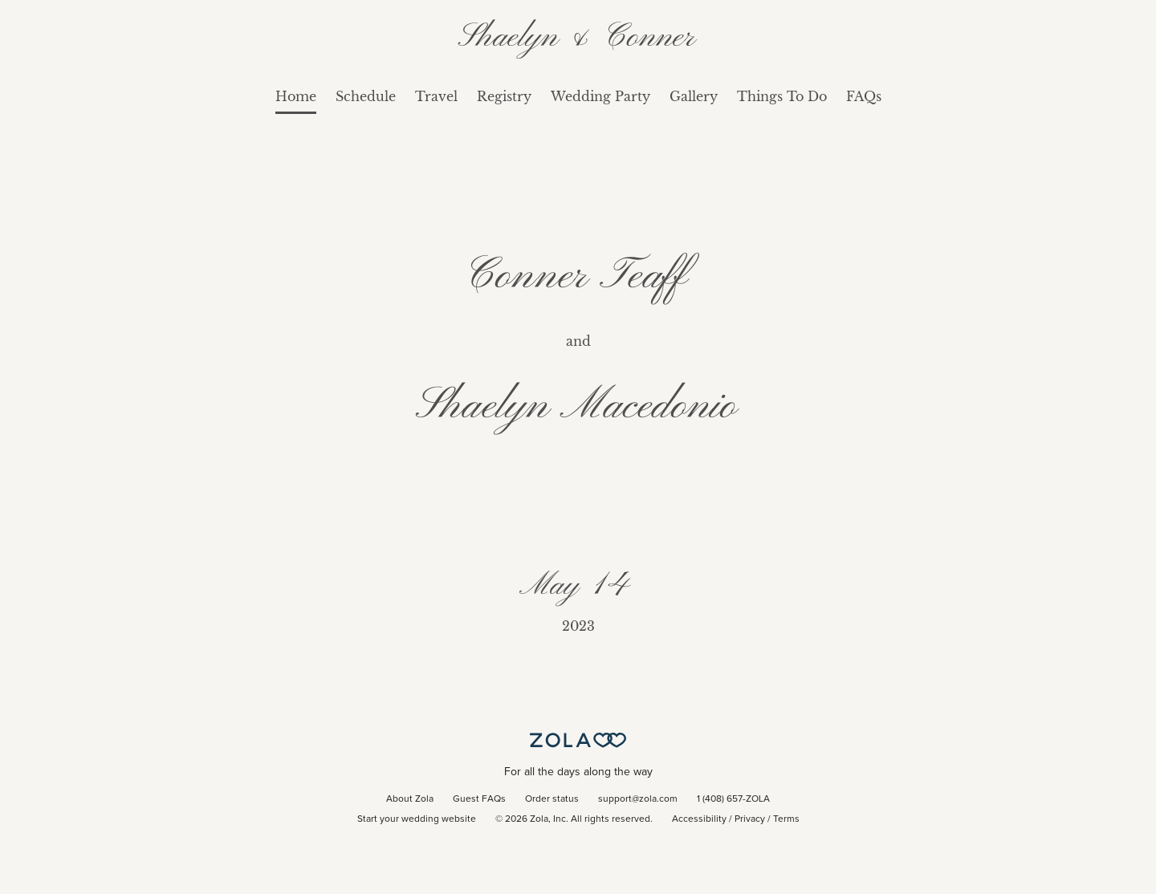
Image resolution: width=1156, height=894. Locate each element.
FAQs (863, 96)
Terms (786, 819)
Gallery (694, 96)
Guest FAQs (479, 799)
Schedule (366, 96)
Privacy (750, 819)
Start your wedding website (416, 819)
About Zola (410, 799)
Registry (504, 96)
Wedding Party (600, 96)
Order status (552, 799)
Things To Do (782, 96)
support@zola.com (638, 799)
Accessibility (699, 819)
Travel (436, 96)
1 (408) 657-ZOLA (733, 799)
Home (295, 96)
